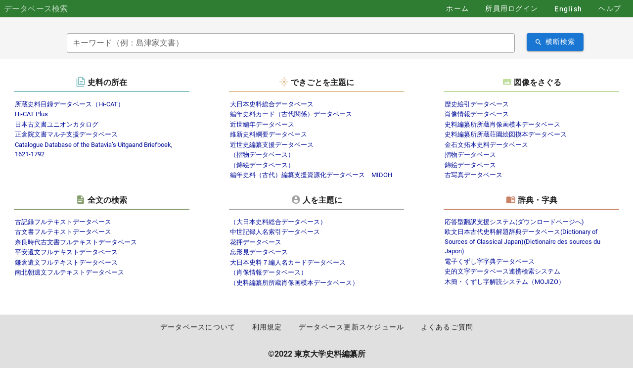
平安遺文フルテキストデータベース (66, 252)
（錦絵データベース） (262, 165)
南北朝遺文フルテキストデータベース (69, 272)
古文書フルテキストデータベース (63, 231)
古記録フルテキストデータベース (63, 222)
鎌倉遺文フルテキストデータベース (66, 262)
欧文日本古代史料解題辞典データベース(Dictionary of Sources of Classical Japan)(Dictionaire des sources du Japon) (522, 241)
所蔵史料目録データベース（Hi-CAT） (69, 104)
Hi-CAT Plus (31, 114)
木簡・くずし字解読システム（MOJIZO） (505, 281)
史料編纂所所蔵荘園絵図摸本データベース (506, 134)
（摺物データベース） (262, 154)
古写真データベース (473, 175)
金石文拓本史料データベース (486, 144)
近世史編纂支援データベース (272, 144)
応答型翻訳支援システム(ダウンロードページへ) (514, 222)
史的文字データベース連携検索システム (502, 271)
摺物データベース (470, 154)
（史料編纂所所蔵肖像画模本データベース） (294, 282)
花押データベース (255, 242)
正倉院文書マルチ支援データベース (66, 134)
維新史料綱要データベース (268, 134)
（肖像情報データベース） (268, 272)
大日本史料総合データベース (272, 104)
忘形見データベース (259, 252)
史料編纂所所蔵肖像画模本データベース (502, 124)
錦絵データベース (470, 165)
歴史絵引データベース (477, 104)
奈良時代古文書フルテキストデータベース (76, 242)
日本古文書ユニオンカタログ (56, 124)
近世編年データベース (262, 124)
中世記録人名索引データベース (275, 231)
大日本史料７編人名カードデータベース (288, 262)
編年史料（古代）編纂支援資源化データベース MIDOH (311, 175)
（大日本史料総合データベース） (278, 222)
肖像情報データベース (477, 114)
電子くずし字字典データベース (490, 261)
